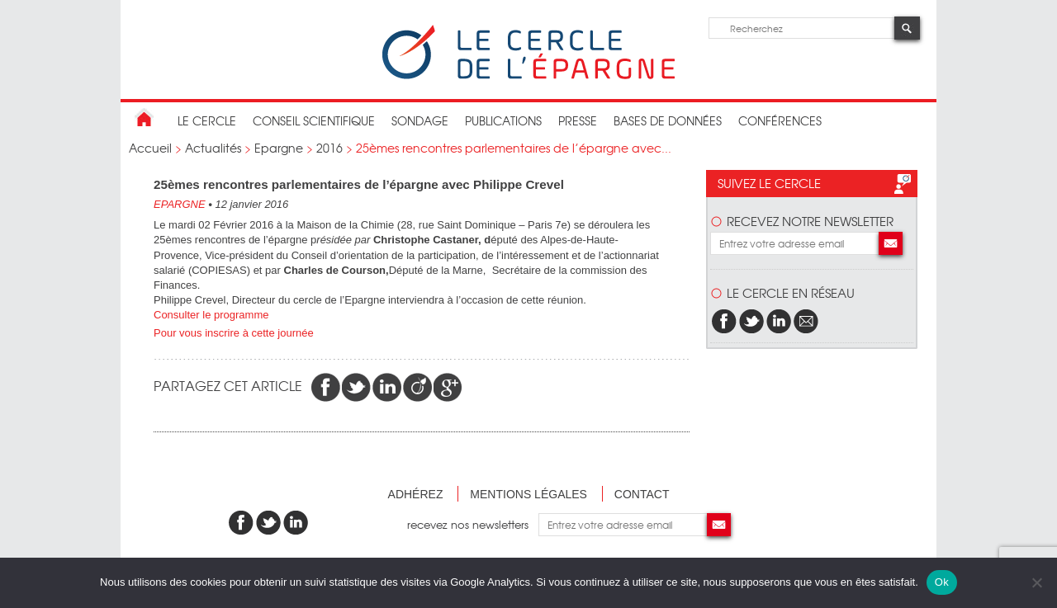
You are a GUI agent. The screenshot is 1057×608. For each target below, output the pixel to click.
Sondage (419, 120)
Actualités (213, 147)
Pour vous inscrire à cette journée (235, 333)
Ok (942, 582)
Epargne (278, 147)
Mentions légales (528, 494)
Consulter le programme (213, 315)
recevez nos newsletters (472, 524)
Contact (642, 494)
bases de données (668, 120)
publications (503, 120)
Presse (577, 120)
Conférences (780, 120)
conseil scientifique (314, 120)
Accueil (150, 147)
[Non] (1036, 582)
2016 (329, 147)
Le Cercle (207, 120)
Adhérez (415, 494)
